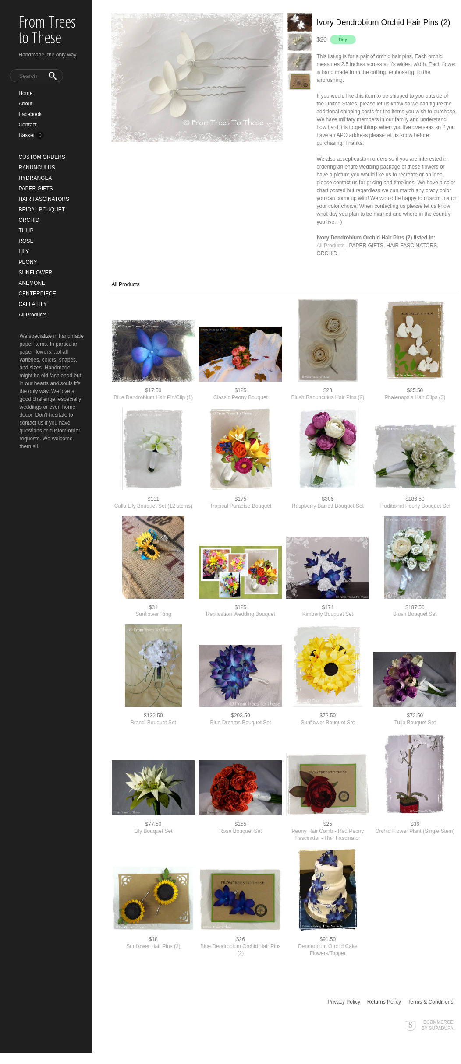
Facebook (30, 114)
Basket (27, 135)
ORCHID (28, 220)
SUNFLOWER (35, 273)
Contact (27, 125)
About (25, 104)
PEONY (27, 262)
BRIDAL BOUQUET (41, 210)
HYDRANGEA (35, 178)
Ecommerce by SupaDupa (437, 1025)
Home (25, 93)
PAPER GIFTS (35, 189)
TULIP (25, 231)
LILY (23, 252)
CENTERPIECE (37, 294)
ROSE (25, 241)
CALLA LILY (32, 304)
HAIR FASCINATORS (43, 199)
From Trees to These (47, 29)
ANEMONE (31, 283)
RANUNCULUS (36, 168)
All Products (32, 315)
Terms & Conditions (430, 1002)
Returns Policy (384, 1002)
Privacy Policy (344, 1002)
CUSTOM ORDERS (41, 157)
